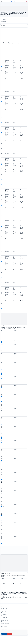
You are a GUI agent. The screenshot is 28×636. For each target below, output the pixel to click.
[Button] (27, 1)
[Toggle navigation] (1, 1)
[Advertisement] (14, 8)
